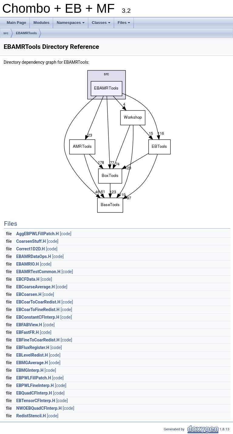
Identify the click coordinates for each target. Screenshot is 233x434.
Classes (101, 24)
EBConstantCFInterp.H (37, 317)
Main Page (16, 22)
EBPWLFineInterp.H (35, 385)
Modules (41, 22)
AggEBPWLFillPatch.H (37, 233)
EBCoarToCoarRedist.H (38, 302)
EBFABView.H (29, 324)
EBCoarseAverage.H (35, 286)
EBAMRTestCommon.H (38, 271)
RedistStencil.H (31, 415)
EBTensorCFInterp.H (35, 400)
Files (124, 24)
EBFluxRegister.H (32, 347)
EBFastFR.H (27, 332)
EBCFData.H (27, 279)
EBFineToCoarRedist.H (38, 339)
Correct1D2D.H (30, 248)
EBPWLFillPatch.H (33, 377)
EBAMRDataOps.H (33, 256)
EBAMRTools (26, 33)
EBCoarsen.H (29, 294)
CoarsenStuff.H (31, 241)
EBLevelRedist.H (32, 355)
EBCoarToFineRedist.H (38, 309)
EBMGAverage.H (32, 362)
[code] (65, 233)
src (5, 33)
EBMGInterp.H (30, 370)
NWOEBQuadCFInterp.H (39, 408)
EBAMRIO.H (27, 264)
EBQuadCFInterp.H (34, 393)
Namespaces (71, 24)
